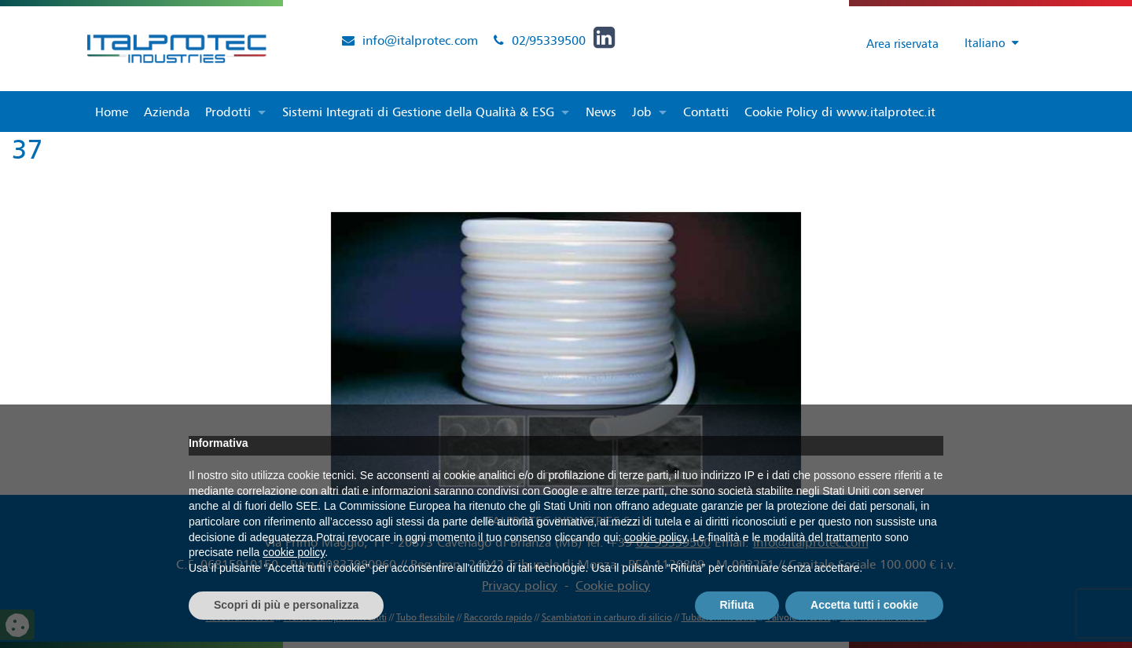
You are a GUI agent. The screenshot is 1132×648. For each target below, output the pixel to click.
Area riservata (889, 43)
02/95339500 (549, 40)
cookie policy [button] (655, 537)
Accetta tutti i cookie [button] (864, 605)
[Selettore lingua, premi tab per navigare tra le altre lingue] (984, 44)
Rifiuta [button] (737, 605)
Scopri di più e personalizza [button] (286, 605)
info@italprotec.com (420, 40)
